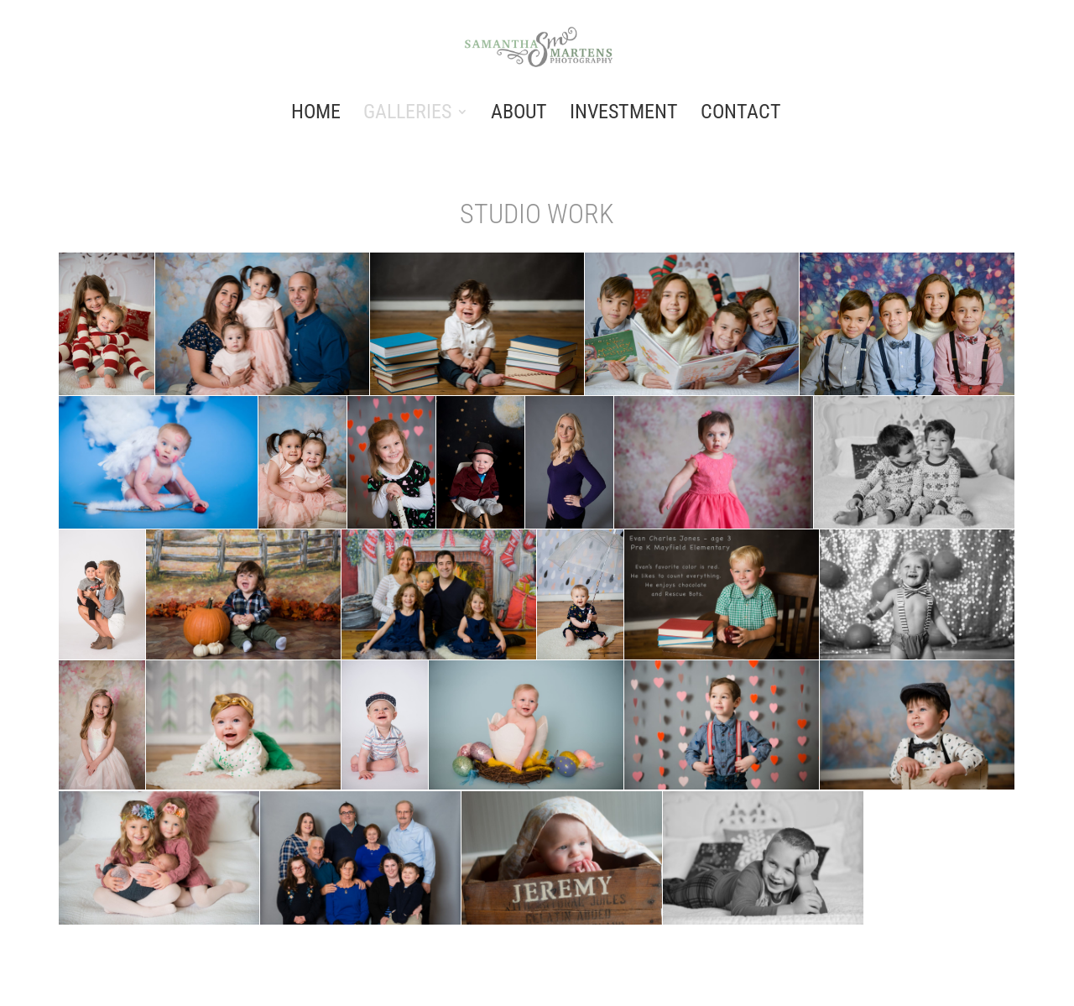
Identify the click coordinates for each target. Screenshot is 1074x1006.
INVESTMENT (624, 114)
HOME (316, 114)
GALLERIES (407, 114)
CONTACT (741, 114)
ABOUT (519, 114)
